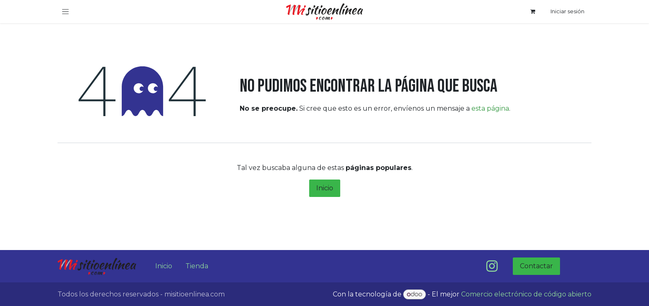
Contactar (536, 266)
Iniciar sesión (567, 11)
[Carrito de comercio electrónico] (532, 11)
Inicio (324, 188)
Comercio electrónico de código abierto (526, 294)
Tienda (196, 266)
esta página (490, 108)
